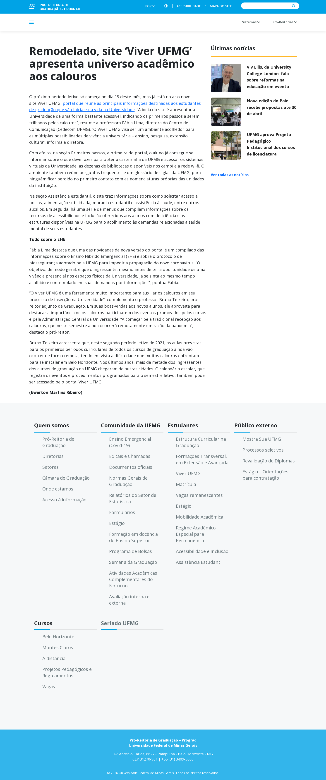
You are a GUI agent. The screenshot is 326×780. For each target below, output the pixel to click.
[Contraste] (166, 6)
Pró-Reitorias (285, 22)
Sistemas (251, 22)
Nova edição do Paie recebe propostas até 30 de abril (271, 107)
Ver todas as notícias (230, 174)
